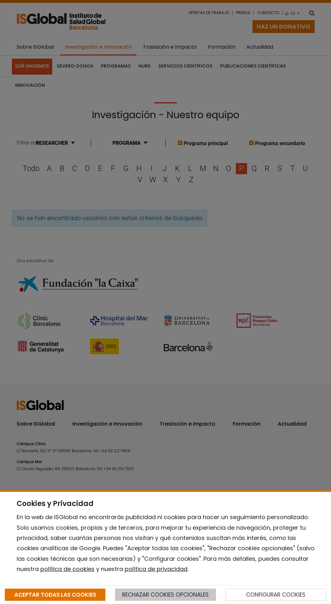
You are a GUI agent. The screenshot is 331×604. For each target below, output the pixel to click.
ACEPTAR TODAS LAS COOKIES (55, 595)
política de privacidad (156, 569)
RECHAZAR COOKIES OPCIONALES (165, 595)
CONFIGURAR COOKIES (275, 595)
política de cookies (67, 569)
